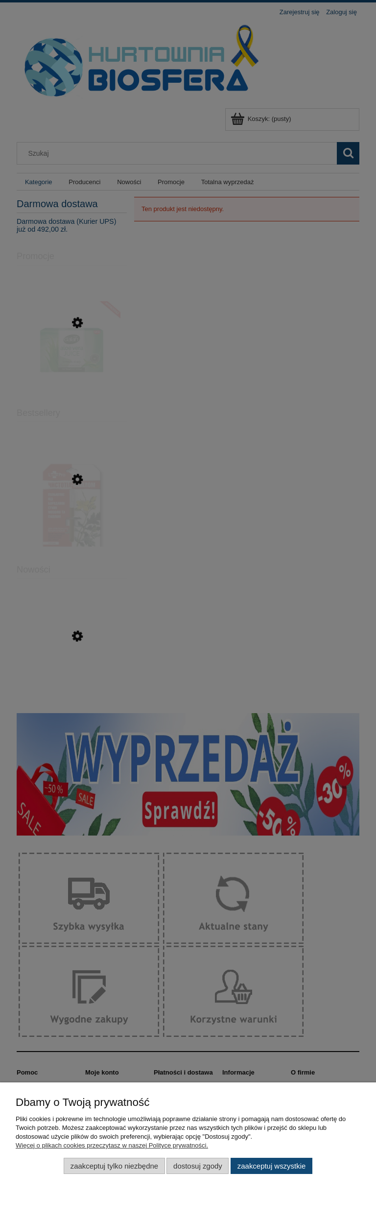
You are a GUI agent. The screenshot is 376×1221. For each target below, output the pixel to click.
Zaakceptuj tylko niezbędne (114, 1166)
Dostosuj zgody (197, 1166)
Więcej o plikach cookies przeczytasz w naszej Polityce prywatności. (112, 1145)
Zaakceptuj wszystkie (271, 1166)
